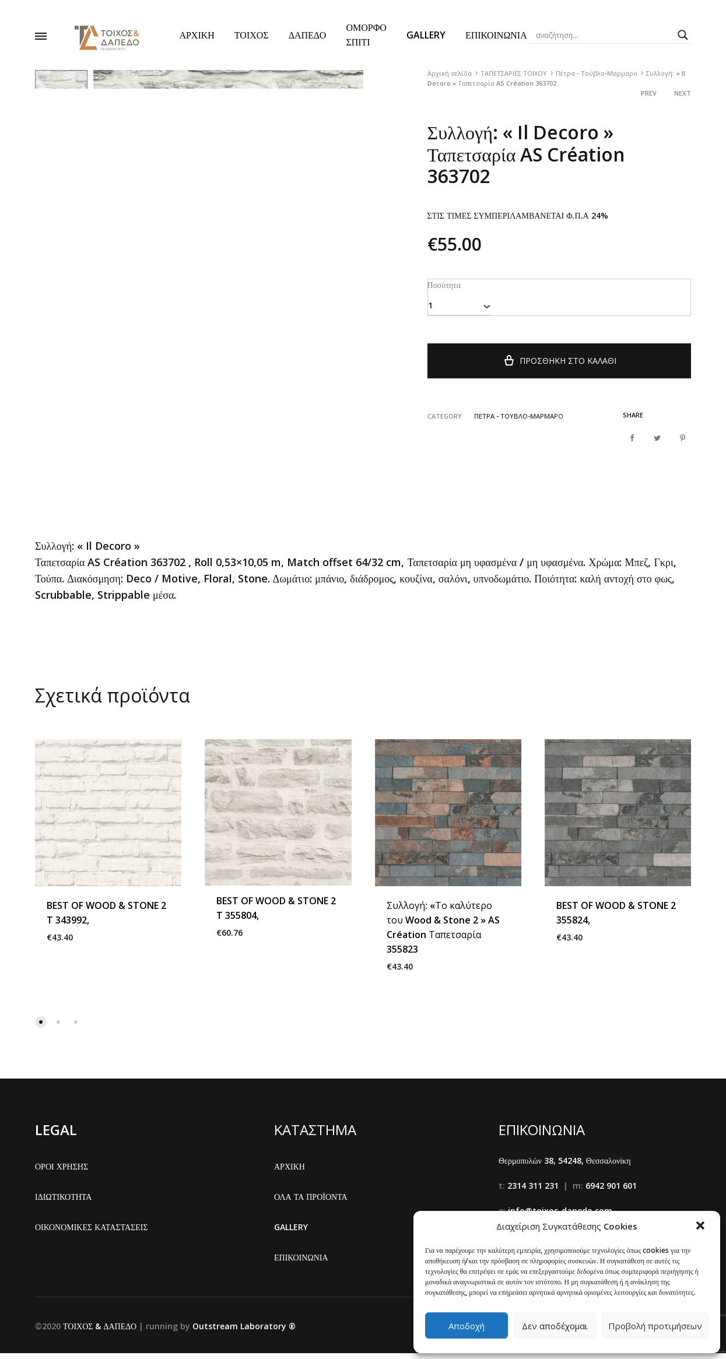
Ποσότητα (444, 284)
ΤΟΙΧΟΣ (251, 35)
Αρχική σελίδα (449, 73)
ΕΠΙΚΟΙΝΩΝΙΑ (496, 35)
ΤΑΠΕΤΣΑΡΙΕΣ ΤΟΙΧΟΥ (514, 73)
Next (682, 93)
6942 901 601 (611, 1192)
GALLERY (426, 35)
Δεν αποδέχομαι (555, 1326)
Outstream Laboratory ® (244, 1332)
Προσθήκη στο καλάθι (559, 366)
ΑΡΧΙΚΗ (196, 35)
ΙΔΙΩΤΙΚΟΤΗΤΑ (63, 1203)
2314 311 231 (533, 1192)
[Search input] (604, 35)
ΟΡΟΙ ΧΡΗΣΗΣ (61, 1172)
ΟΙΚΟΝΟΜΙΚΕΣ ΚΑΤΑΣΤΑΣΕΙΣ (91, 1233)
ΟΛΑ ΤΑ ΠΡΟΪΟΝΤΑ (311, 1203)
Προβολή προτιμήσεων (655, 1326)
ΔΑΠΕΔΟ (308, 35)
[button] (702, 1227)
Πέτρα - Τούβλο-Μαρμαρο (596, 73)
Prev (649, 93)
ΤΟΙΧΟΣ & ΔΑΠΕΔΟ (99, 1332)
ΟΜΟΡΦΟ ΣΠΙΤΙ (366, 34)
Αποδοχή (466, 1326)
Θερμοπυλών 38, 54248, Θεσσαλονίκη (565, 1166)
